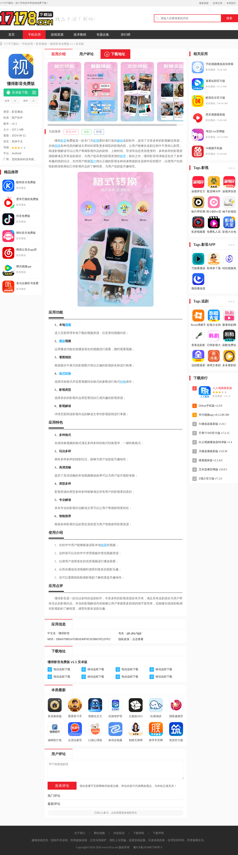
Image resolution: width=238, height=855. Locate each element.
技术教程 (80, 34)
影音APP (71, 131)
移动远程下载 (95, 669)
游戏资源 (57, 34)
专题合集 (102, 34)
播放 (62, 341)
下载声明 (158, 833)
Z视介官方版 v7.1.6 (210, 478)
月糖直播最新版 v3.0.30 (213, 451)
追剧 (86, 131)
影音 (63, 140)
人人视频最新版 (222, 388)
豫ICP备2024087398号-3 (147, 847)
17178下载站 (11, 43)
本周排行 (231, 3)
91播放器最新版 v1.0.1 (212, 423)
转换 (123, 381)
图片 (93, 161)
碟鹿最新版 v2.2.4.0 (210, 460)
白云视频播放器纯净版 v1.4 (215, 442)
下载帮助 (138, 833)
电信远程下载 (62, 669)
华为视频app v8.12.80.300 (214, 414)
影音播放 (41, 43)
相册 (104, 545)
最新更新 (204, 3)
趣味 (120, 140)
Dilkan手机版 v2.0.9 (210, 405)
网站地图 (99, 833)
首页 (11, 34)
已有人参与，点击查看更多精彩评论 (115, 812)
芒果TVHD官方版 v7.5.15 (214, 433)
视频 (68, 324)
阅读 (57, 145)
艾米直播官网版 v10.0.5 (213, 469)
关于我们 (79, 833)
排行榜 (125, 34)
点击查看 (137, 639)
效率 (123, 156)
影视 (99, 131)
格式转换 (65, 373)
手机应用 (34, 34)
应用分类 (217, 3)
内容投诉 (119, 833)
